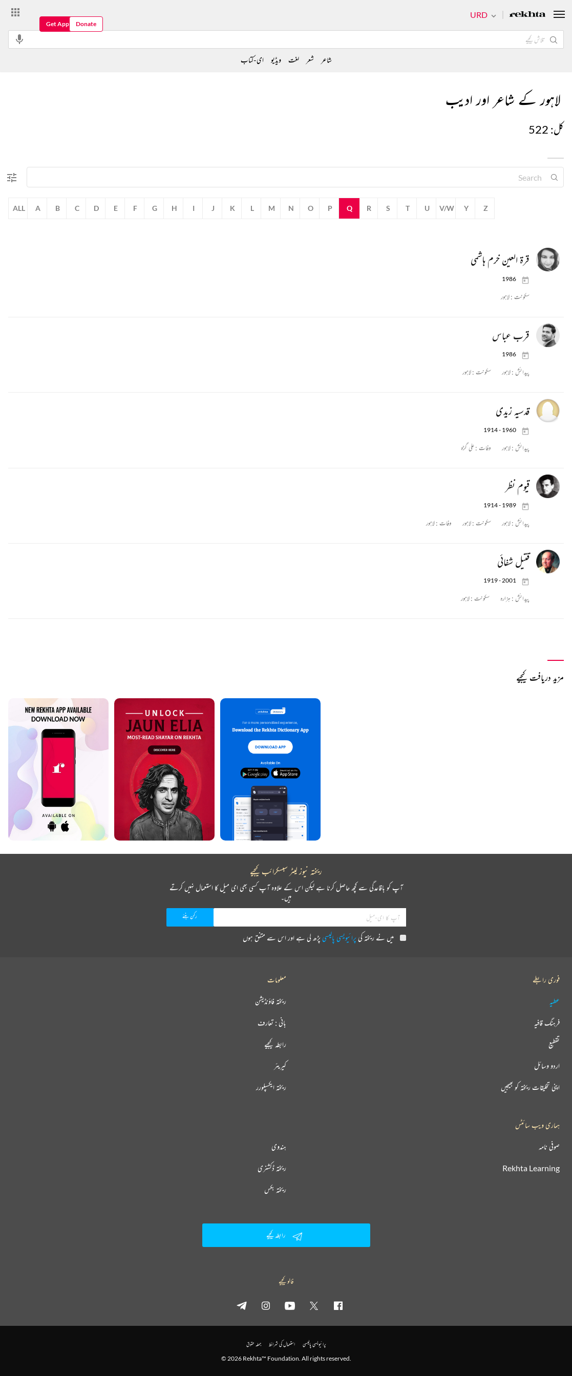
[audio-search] (19, 39)
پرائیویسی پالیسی (339, 937)
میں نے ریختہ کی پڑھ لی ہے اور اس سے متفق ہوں (324, 937)
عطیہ (554, 1001)
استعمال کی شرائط (282, 1344)
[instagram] (266, 1305)
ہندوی (278, 1147)
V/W (446, 208)
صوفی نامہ (549, 1147)
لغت (293, 59)
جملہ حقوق (253, 1344)
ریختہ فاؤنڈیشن (270, 1001)
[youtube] (290, 1305)
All (19, 208)
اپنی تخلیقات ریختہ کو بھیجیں (530, 1087)
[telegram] (242, 1305)
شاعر (326, 59)
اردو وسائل (547, 1066)
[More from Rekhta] (15, 12)
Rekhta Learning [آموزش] (531, 1168)
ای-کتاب (252, 59)
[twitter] (314, 1305)
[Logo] (527, 15)
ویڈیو (276, 59)
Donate (86, 24)
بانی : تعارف (272, 1023)
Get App (57, 24)
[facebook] (338, 1305)
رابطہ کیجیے (275, 1044)
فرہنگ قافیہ (547, 1023)
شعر (310, 59)
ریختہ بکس (275, 1190)
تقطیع (554, 1044)
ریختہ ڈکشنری (272, 1168)
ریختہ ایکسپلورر (271, 1087)
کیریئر (280, 1066)
